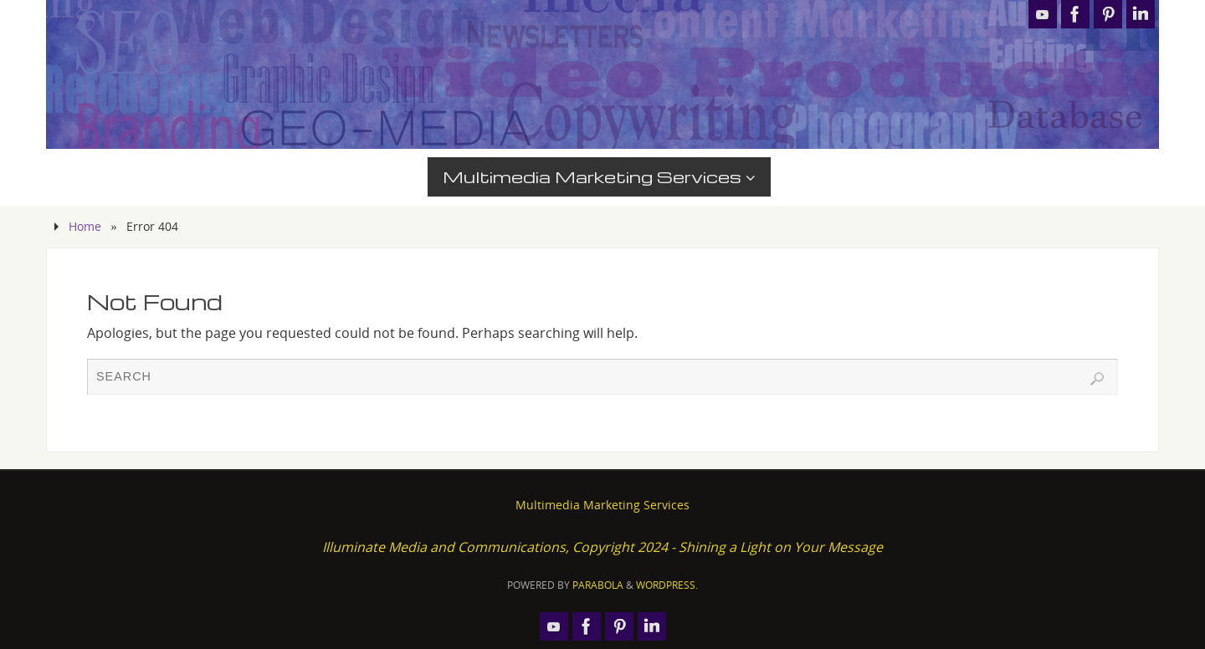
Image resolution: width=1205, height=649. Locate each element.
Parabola (597, 585)
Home (85, 226)
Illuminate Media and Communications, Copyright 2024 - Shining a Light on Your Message (602, 547)
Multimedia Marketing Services (602, 505)
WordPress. (667, 585)
